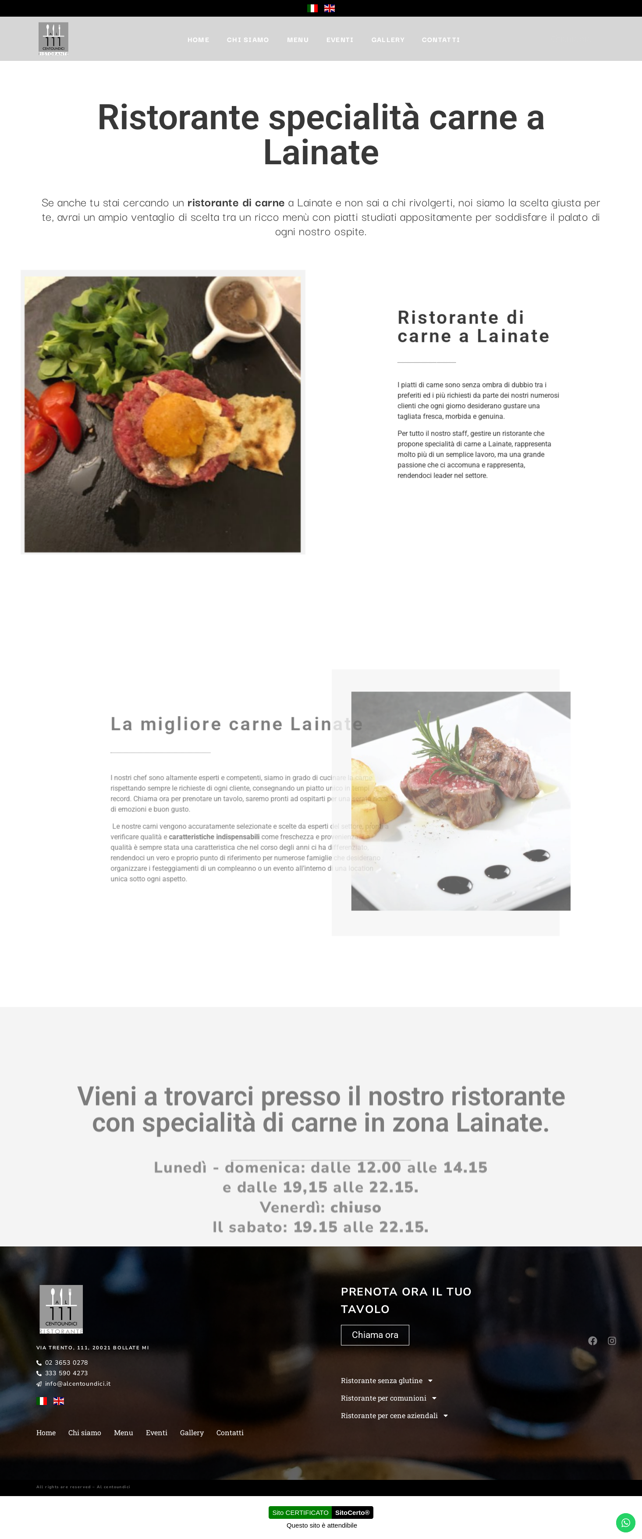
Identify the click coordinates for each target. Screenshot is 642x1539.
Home (198, 39)
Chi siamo (248, 39)
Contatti (441, 39)
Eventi (340, 39)
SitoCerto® (352, 1512)
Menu (298, 39)
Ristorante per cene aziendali (395, 1415)
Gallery (388, 39)
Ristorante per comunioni (389, 1398)
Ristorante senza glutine (387, 1380)
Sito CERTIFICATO (301, 1512)
